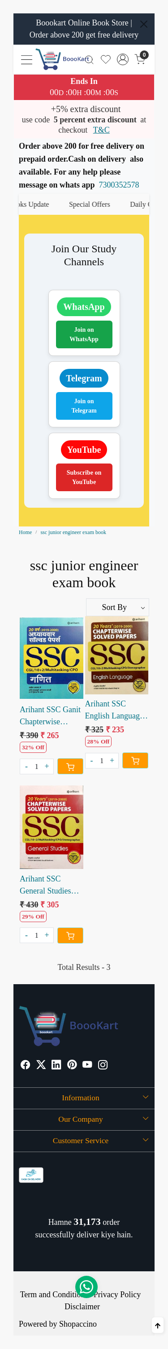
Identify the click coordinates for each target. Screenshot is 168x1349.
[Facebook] (25, 1065)
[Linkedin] (56, 1065)
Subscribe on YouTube (84, 477)
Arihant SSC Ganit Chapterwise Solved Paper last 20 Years (50, 716)
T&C (101, 129)
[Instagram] (103, 1065)
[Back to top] (158, 1325)
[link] (89, 59)
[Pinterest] (72, 1065)
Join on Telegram (83, 406)
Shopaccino (78, 1324)
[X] (41, 1065)
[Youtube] (87, 1065)
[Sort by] (118, 607)
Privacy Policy (117, 1294)
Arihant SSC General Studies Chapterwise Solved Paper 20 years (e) (46, 885)
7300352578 (119, 184)
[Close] (144, 24)
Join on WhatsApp (84, 334)
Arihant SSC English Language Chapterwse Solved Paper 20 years (116, 710)
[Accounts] (123, 59)
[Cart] (70, 766)
